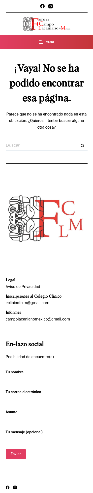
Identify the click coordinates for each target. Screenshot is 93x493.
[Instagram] (50, 6)
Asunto (45, 416)
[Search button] (83, 146)
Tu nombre (45, 376)
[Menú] (46, 42)
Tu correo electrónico (45, 396)
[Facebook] (42, 6)
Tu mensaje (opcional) (45, 436)
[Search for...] (42, 146)
